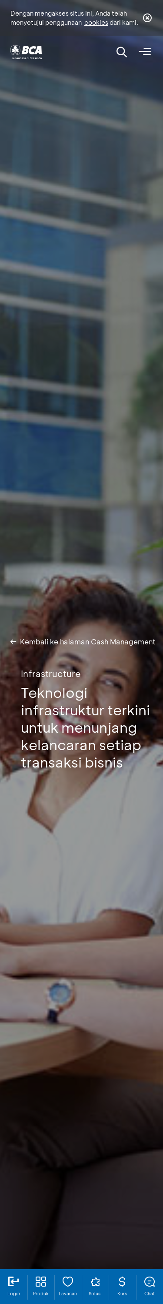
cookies (96, 22)
